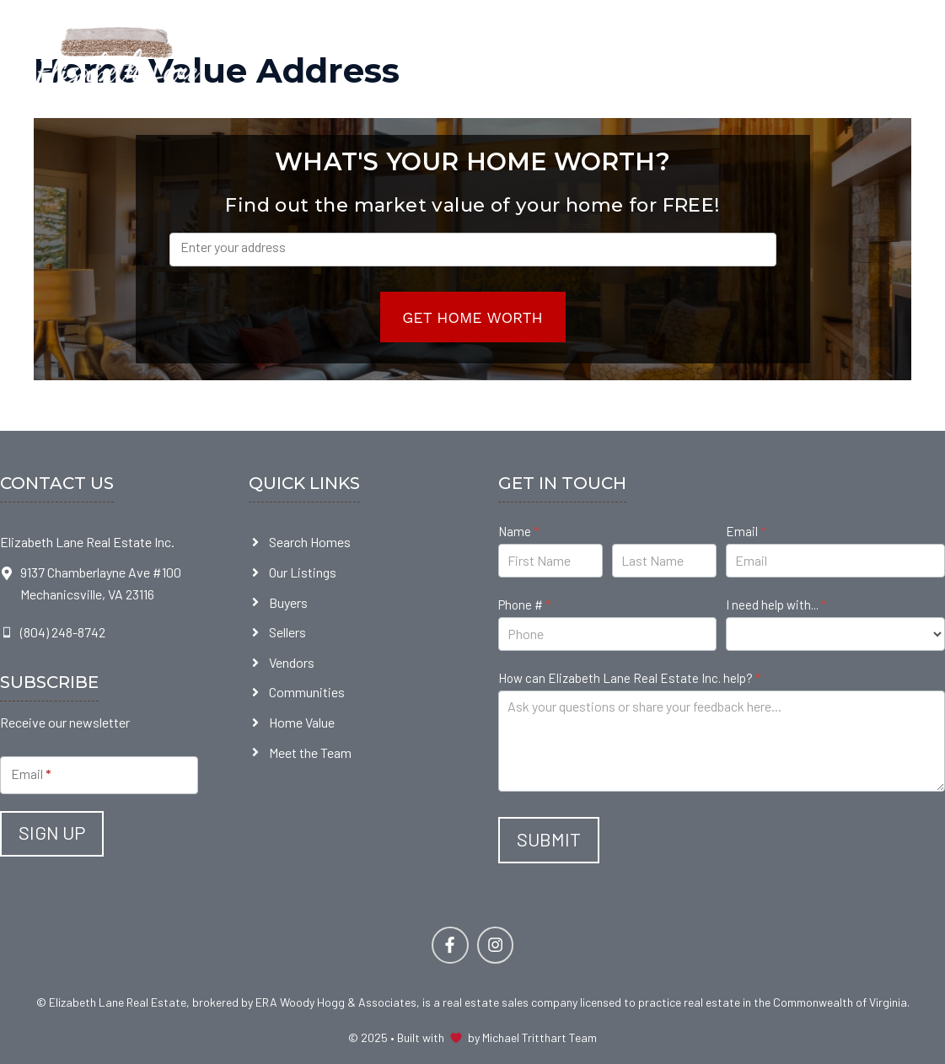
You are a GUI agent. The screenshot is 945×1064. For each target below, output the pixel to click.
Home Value (302, 722)
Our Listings (302, 572)
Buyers (288, 602)
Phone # (524, 604)
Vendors (291, 662)
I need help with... (776, 604)
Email (745, 531)
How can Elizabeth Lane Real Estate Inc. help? (629, 677)
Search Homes (310, 542)
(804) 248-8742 (62, 632)
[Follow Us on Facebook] (450, 945)
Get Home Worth (472, 317)
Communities (307, 692)
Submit (549, 839)
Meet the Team (310, 752)
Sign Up (52, 832)
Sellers (287, 632)
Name (518, 531)
